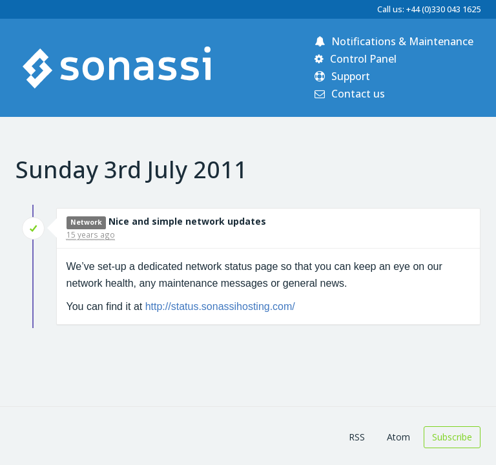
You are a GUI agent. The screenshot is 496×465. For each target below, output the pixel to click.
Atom (398, 437)
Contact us (350, 94)
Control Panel (356, 59)
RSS (357, 437)
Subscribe (452, 437)
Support (342, 76)
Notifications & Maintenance (394, 41)
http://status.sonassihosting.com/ (220, 306)
